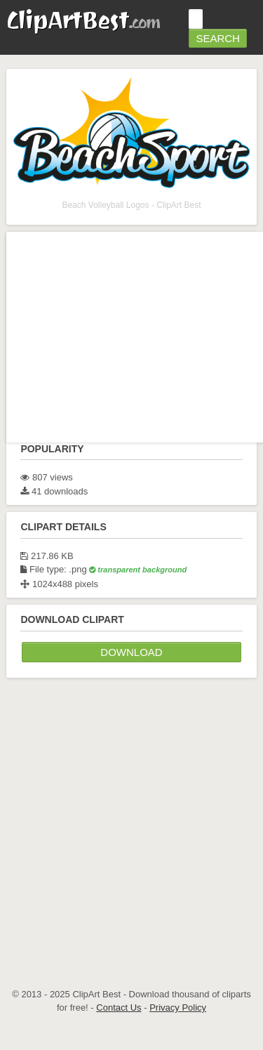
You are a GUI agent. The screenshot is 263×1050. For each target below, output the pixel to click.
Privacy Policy (177, 1007)
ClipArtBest (83, 20)
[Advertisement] (131, 816)
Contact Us (118, 1007)
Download (131, 652)
